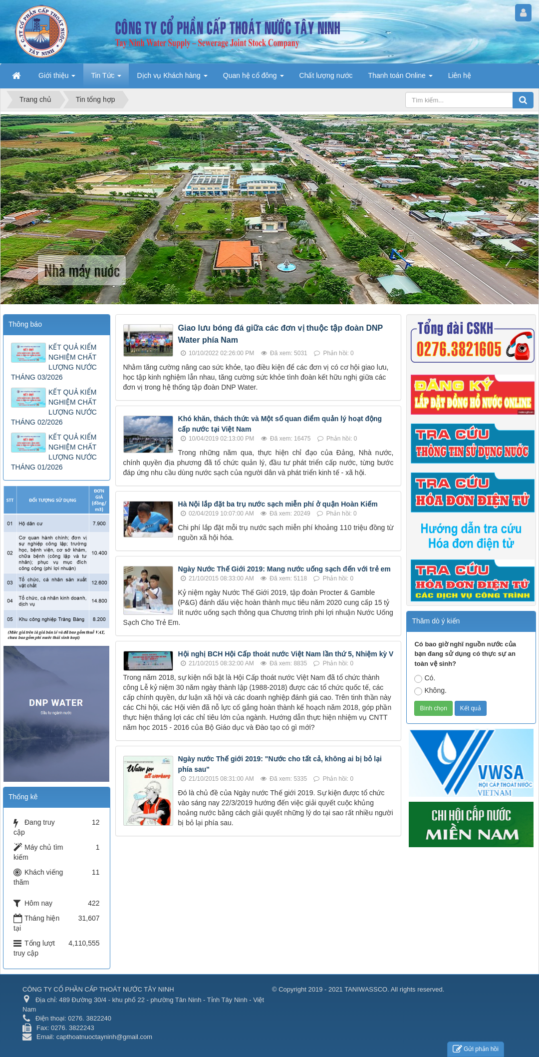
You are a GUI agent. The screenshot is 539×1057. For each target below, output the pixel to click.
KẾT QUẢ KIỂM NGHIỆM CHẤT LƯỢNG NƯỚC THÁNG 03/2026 (54, 362)
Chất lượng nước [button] (326, 75)
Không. (430, 690)
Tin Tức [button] (106, 78)
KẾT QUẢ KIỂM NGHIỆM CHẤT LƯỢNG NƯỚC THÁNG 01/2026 (54, 452)
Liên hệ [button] (459, 75)
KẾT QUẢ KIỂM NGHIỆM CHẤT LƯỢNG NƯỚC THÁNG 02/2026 (54, 407)
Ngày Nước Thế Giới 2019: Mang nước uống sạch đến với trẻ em (284, 569)
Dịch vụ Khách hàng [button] (172, 78)
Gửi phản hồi (476, 1049)
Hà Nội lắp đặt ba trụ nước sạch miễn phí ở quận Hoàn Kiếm (278, 504)
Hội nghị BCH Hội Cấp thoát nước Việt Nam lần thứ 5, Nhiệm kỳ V (286, 654)
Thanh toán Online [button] (400, 78)
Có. (424, 678)
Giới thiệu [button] (56, 78)
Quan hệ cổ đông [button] (253, 78)
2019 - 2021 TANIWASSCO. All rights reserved (375, 989)
